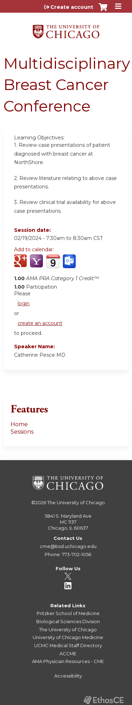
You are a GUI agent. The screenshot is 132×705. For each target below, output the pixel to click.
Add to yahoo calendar (37, 265)
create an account (40, 323)
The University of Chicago (76, 502)
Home (19, 424)
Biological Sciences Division (68, 621)
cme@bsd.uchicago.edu (68, 546)
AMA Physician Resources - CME (68, 661)
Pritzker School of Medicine (68, 613)
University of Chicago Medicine (68, 637)
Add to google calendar (21, 265)
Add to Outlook (70, 265)
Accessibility (68, 676)
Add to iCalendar (53, 265)
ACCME (67, 653)
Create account (71, 7)
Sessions (22, 431)
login (24, 303)
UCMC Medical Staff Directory (68, 645)
